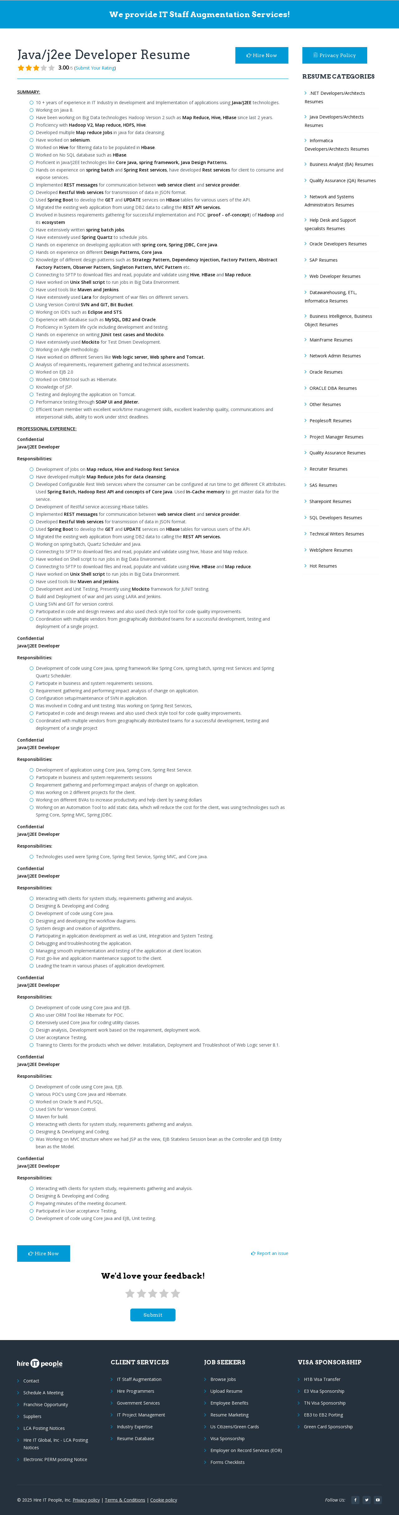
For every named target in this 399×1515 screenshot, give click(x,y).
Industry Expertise (135, 1427)
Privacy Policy (335, 55)
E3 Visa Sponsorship (324, 1391)
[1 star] (130, 1293)
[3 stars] (152, 1293)
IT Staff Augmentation (139, 1379)
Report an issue (269, 1253)
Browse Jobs (223, 1379)
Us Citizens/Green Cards (234, 1427)
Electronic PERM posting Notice (55, 1459)
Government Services (138, 1403)
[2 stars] (141, 1293)
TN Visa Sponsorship (325, 1403)
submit (152, 1315)
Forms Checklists (227, 1462)
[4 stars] (164, 1293)
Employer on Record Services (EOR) (246, 1450)
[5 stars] (175, 1293)
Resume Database (135, 1438)
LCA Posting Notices (44, 1428)
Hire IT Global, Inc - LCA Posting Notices (55, 1443)
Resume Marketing (229, 1415)
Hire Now (262, 55)
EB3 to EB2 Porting (323, 1415)
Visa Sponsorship (227, 1438)
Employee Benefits (229, 1403)
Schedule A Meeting (43, 1393)
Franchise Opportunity (45, 1404)
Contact (31, 1381)
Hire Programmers (135, 1391)
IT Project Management (141, 1415)
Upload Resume (226, 1391)
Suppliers (32, 1416)
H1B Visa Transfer (322, 1379)
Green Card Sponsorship (328, 1427)
